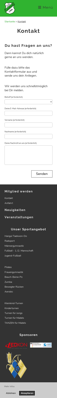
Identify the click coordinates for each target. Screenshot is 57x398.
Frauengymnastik (14, 272)
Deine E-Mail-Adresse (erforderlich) (20, 108)
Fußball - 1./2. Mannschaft (19, 250)
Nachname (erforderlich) (15, 131)
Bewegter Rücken (14, 286)
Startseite (10, 21)
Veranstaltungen (19, 217)
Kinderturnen (12, 308)
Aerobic (9, 291)
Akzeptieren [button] (27, 393)
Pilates (8, 267)
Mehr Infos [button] (9, 386)
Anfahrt (9, 203)
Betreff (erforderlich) (14, 97)
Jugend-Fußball (13, 255)
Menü (45, 7)
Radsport (10, 241)
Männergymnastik (14, 246)
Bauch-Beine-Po (13, 277)
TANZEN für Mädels (15, 323)
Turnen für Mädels (14, 318)
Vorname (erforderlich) (14, 120)
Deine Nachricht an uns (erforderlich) (21, 143)
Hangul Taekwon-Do (16, 236)
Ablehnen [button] (11, 393)
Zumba (8, 282)
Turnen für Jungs (13, 313)
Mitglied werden (19, 191)
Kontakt (9, 198)
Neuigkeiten (15, 210)
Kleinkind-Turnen (14, 303)
